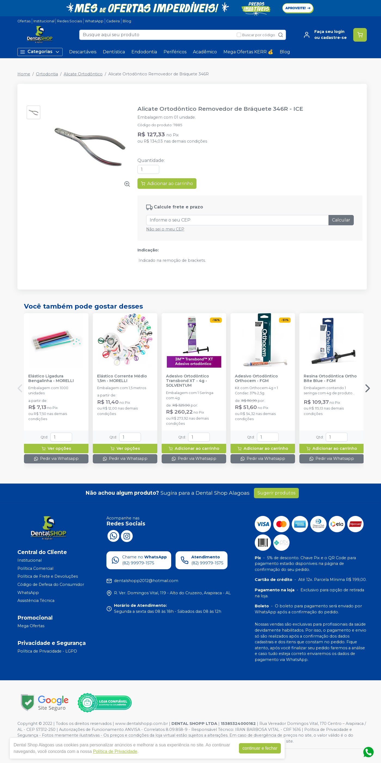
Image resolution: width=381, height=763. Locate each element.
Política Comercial (35, 568)
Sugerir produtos (276, 493)
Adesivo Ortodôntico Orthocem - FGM (256, 378)
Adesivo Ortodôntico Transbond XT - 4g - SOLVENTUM (187, 381)
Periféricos (175, 51)
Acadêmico (205, 51)
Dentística (114, 51)
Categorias (40, 52)
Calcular (341, 220)
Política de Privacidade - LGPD (47, 651)
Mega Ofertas (30, 625)
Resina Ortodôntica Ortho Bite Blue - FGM (330, 378)
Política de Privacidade (115, 751)
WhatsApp (94, 21)
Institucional (43, 21)
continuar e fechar (259, 748)
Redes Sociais (69, 21)
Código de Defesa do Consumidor (50, 584)
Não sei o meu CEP (165, 229)
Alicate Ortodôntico (83, 74)
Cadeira (113, 21)
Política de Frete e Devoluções (47, 576)
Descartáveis (82, 51)
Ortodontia (47, 74)
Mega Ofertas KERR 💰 (248, 51)
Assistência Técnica (35, 600)
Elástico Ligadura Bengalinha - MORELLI (51, 378)
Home (23, 74)
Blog (127, 21)
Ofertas (23, 21)
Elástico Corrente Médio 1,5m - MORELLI (122, 378)
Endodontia (144, 51)
